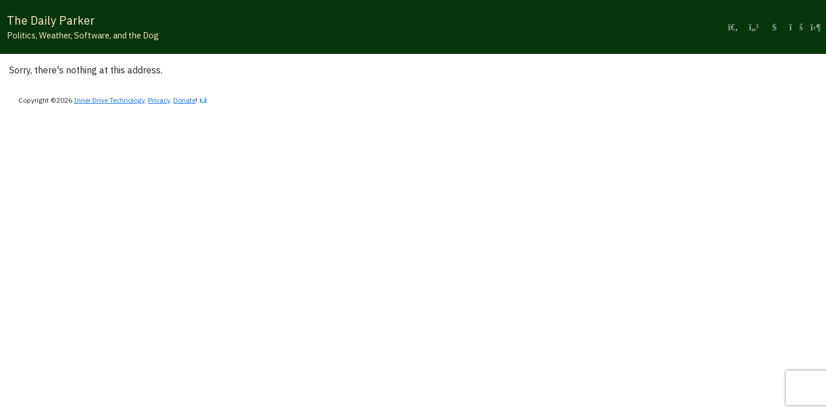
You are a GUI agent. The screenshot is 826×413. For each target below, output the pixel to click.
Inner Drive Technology (109, 100)
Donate (184, 100)
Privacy (159, 100)
